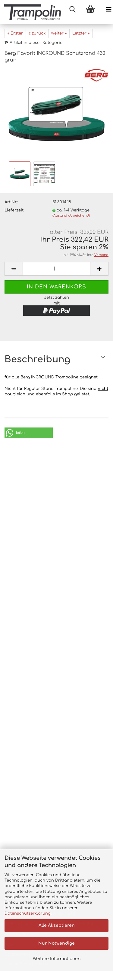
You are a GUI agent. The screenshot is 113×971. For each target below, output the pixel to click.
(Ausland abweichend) (71, 216)
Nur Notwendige (56, 943)
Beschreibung (37, 359)
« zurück (37, 33)
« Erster (15, 33)
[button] (29, 432)
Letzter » (80, 33)
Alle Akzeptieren (57, 925)
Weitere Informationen (56, 958)
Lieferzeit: (14, 210)
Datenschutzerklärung (28, 913)
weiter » (59, 33)
